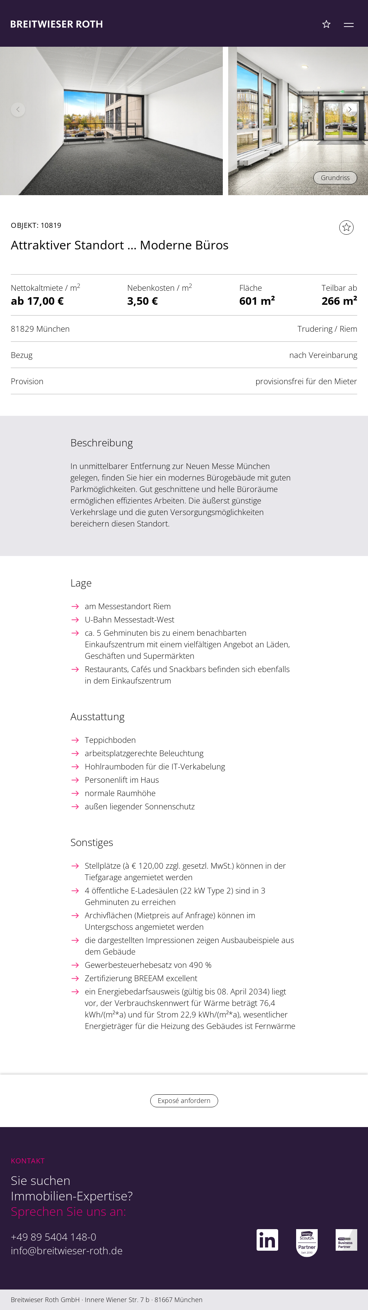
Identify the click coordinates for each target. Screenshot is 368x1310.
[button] (350, 109)
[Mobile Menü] (348, 24)
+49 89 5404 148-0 (53, 1237)
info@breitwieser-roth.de (67, 1250)
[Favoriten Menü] (326, 23)
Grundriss (335, 177)
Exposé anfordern (184, 1100)
